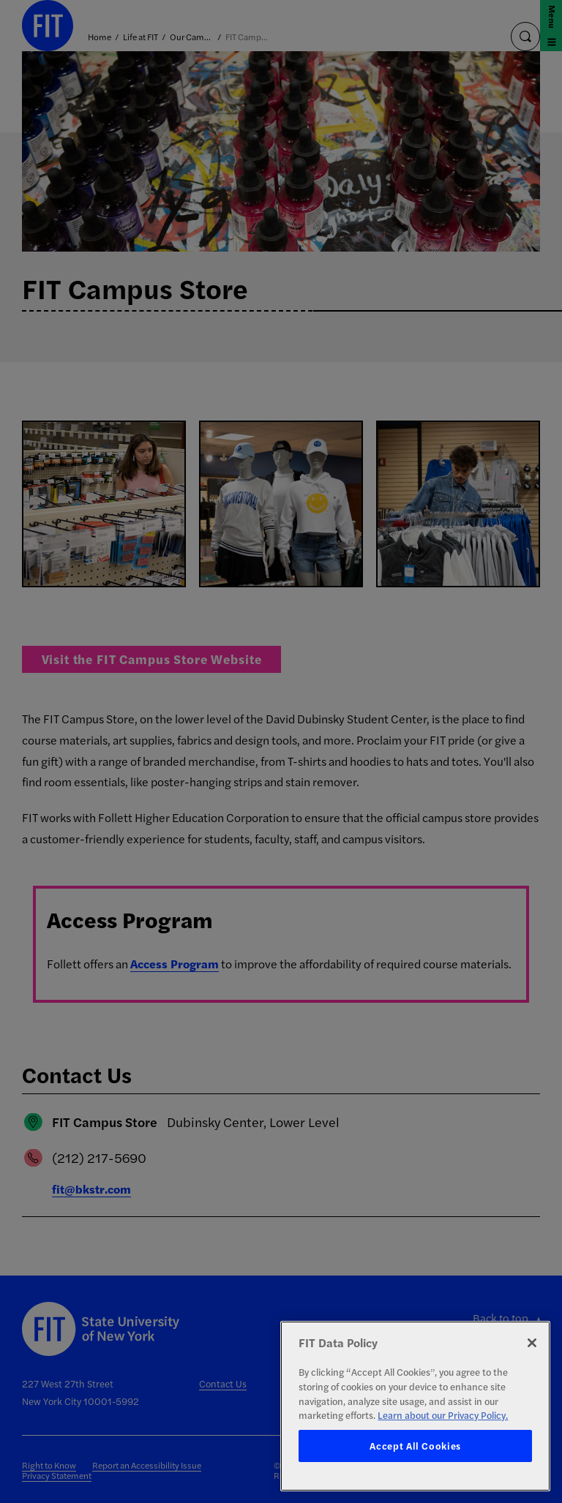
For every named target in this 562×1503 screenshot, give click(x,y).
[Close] (532, 1343)
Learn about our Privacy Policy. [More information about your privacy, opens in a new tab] (443, 1415)
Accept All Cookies (415, 1446)
